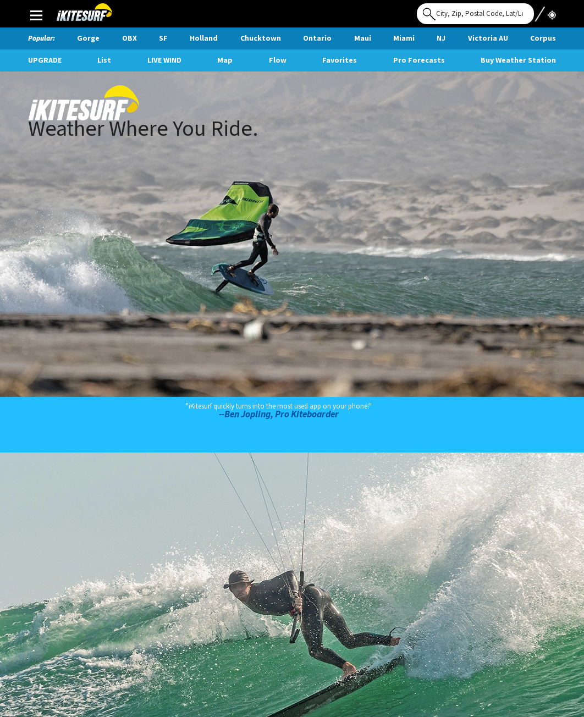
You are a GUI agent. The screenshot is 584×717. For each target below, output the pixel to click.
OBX (129, 38)
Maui (362, 38)
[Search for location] (475, 13)
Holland (204, 38)
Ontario (317, 38)
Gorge (88, 38)
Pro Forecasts (419, 60)
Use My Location (545, 10)
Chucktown (260, 38)
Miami (404, 38)
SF (163, 38)
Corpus (543, 38)
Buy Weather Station (518, 60)
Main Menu (36, 15)
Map (225, 60)
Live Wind (164, 60)
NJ (441, 38)
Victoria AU (488, 38)
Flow (278, 60)
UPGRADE (45, 60)
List (104, 60)
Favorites (339, 60)
